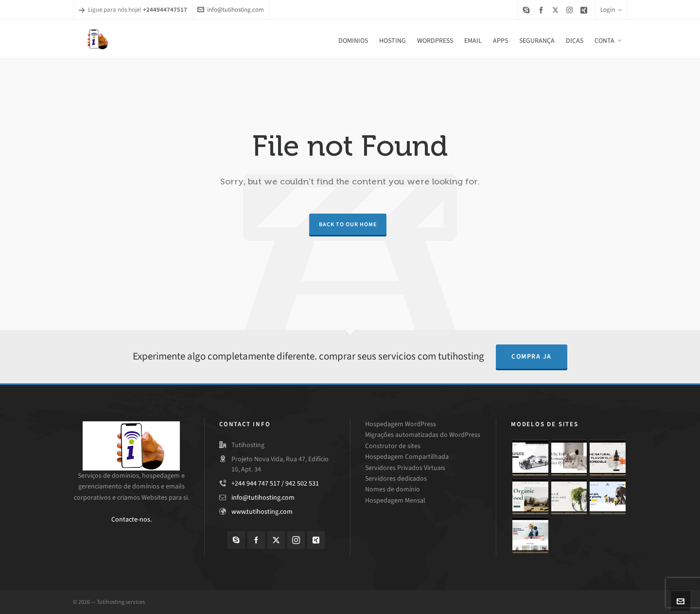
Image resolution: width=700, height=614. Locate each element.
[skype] (528, 10)
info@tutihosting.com (230, 9)
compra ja (531, 356)
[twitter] (556, 9)
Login (611, 9)
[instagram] (571, 9)
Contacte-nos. (131, 519)
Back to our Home (348, 224)
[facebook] (542, 10)
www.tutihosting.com (262, 511)
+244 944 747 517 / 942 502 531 (275, 483)
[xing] (585, 10)
